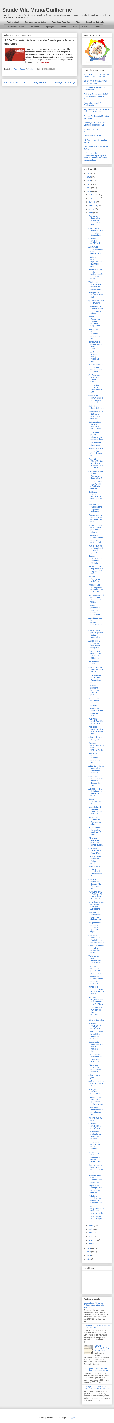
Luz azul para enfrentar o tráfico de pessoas (94, 701)
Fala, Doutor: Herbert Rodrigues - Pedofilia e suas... (94, 356)
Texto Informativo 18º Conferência (92, 104)
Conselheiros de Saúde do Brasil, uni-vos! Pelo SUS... (95, 810)
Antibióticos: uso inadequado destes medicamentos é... (95, 622)
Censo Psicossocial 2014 (94, 801)
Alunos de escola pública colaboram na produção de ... (95, 435)
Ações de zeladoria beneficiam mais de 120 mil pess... (95, 690)
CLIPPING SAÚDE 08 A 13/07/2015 (94, 850)
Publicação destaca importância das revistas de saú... (96, 261)
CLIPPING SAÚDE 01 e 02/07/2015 (94, 1126)
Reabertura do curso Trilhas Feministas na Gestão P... (95, 654)
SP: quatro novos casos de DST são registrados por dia (96, 1369)
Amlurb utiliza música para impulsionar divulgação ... (94, 644)
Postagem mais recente (15, 82)
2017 (89, 184)
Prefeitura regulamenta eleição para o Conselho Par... (95, 1199)
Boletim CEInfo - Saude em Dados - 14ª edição (95, 859)
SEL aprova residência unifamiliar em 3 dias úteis (96, 1068)
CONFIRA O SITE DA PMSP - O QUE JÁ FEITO (96, 82)
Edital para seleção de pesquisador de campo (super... (95, 841)
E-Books (96, 27)
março (92, 1236)
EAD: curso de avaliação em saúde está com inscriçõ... (96, 1135)
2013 (89, 1252)
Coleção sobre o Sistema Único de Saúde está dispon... (95, 518)
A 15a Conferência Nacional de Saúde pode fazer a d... (96, 769)
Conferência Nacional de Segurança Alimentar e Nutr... (94, 220)
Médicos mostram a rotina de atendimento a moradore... (95, 368)
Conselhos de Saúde (95, 22)
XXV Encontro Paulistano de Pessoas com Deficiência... (95, 1058)
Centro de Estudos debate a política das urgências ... (96, 949)
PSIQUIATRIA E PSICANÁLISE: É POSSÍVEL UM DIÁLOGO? (95, 895)
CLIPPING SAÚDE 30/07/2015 (94, 241)
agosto (92, 209)
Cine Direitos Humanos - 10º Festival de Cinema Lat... (95, 231)
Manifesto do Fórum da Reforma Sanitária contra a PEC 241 (95, 1305)
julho (91, 213)
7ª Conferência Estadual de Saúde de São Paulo (95, 831)
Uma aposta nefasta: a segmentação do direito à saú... (95, 333)
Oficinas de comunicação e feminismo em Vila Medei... (95, 399)
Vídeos (63, 27)
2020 (89, 173)
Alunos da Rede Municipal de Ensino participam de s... (95, 1012)
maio (91, 1229)
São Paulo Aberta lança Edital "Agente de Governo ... (95, 1035)
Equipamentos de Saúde (35, 22)
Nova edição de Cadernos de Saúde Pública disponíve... (95, 1178)
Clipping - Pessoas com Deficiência (95, 579)
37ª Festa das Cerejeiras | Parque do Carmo (94, 378)
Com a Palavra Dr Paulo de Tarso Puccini (95, 669)
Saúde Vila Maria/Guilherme (37, 10)
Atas (78, 22)
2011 (89, 1259)
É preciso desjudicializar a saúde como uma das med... (96, 746)
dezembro (93, 195)
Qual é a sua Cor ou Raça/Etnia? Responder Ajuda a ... (95, 549)
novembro (93, 198)
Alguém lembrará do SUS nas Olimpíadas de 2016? (95, 678)
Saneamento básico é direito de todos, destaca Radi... (95, 538)
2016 (89, 188)
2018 (89, 181)
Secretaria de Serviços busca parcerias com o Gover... (96, 712)
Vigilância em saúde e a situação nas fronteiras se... (95, 959)
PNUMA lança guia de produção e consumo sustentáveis (94, 1156)
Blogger (72, 1418)
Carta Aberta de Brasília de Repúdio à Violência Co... (95, 425)
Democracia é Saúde (92, 136)
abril (91, 1233)
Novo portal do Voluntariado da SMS (95, 294)
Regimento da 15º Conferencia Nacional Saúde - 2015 (96, 110)
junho (91, 1225)
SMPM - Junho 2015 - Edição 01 (95, 1219)
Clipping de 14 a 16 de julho (95, 738)
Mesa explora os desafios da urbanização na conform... (95, 1145)
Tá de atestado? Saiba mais (95, 444)
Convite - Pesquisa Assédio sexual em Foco (102, 1348)
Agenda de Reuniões (61, 22)
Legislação (49, 27)
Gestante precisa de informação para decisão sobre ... (95, 528)
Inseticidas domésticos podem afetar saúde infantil (94, 969)
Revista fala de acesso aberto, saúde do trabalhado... (95, 345)
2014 (89, 1248)
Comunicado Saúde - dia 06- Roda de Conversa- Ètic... (95, 1046)
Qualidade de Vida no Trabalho (96, 302)
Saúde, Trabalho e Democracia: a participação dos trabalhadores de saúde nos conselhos (95, 156)
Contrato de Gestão (15, 27)
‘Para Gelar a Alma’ (93, 662)
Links (84, 27)
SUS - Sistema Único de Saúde (96, 407)
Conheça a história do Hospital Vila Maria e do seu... (94, 883)
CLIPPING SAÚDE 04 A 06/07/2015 (94, 1026)
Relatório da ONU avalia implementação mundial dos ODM (95, 274)
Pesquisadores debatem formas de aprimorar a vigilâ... (94, 927)
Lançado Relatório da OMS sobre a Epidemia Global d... (96, 485)
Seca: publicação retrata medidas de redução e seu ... (95, 1111)
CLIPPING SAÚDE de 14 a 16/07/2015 (96, 721)
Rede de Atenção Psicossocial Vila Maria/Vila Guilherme (96, 75)
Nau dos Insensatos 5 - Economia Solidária (95, 559)
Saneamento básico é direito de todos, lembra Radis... (95, 980)
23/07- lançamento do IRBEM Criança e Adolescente (96, 905)
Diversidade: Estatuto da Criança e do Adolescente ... (95, 820)
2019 (89, 177)
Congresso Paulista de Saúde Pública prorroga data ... (96, 938)
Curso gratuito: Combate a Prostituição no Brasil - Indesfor (97, 1387)
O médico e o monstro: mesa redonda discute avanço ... (96, 990)
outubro (92, 202)
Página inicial (40, 82)
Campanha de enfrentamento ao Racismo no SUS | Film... (95, 588)
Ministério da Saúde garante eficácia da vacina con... (95, 508)
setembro (93, 205)
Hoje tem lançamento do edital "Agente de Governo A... (95, 1000)
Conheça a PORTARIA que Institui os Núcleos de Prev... (95, 780)
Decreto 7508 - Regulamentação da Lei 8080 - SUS (95, 569)
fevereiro (93, 1240)
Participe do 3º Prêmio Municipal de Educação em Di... (95, 871)
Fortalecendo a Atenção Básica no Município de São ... (96, 309)
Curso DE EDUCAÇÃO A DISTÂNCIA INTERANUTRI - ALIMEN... (95, 463)
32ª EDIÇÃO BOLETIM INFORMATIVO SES (95, 388)
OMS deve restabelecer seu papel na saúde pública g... (95, 496)
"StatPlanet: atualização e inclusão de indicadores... (94, 285)
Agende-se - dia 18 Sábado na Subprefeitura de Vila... (95, 792)
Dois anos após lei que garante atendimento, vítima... (96, 598)
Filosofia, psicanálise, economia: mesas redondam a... (95, 609)
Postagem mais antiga (65, 82)
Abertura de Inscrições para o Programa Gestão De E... (95, 250)
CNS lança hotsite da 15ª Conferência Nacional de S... (96, 474)
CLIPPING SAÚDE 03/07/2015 (94, 1091)
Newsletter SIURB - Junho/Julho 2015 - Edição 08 (95, 452)
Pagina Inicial (13, 22)
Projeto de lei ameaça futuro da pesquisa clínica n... (95, 1189)
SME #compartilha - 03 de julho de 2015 (96, 1083)
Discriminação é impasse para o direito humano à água (95, 1168)
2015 (89, 191)
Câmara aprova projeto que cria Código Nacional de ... (95, 633)
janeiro (92, 1244)
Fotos (74, 27)
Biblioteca (34, 27)
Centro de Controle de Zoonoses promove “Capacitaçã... (95, 321)
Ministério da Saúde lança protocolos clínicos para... (95, 916)
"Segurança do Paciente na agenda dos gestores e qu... (95, 1100)
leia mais (45, 62)
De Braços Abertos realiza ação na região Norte (95, 730)
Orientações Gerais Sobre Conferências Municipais (94, 124)
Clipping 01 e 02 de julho (95, 1119)
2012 (89, 1255)
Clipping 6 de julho (96, 1020)
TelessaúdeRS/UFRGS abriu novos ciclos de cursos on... (95, 415)
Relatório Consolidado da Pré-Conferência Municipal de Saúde (96, 96)
